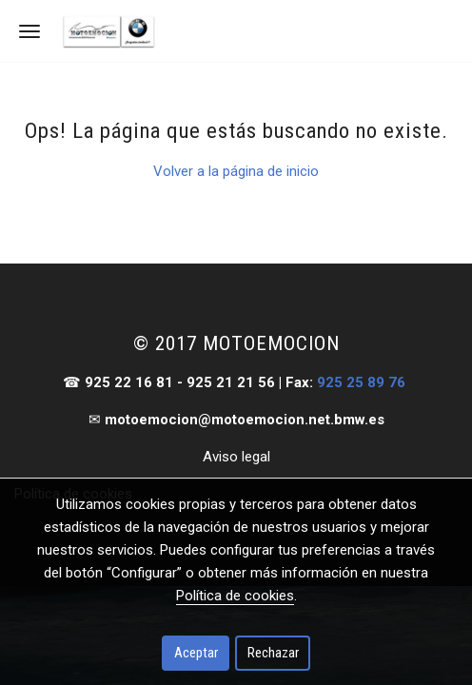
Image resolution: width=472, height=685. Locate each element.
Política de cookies (235, 595)
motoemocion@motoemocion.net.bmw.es (244, 419)
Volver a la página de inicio (236, 171)
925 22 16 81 (129, 382)
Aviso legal (236, 456)
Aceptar (196, 652)
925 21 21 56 (231, 382)
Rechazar (273, 652)
